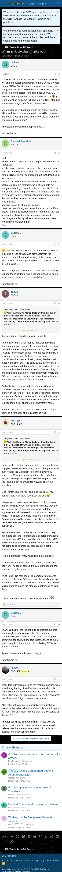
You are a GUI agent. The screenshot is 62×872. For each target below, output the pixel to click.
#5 (59, 432)
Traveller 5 (21, 807)
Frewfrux (12, 807)
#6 (59, 624)
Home (56, 860)
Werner (11, 778)
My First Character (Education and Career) (33, 804)
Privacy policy (38, 860)
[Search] (58, 4)
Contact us (7, 860)
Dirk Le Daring (14, 761)
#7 (59, 679)
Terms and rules (22, 860)
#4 (59, 303)
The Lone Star (27, 824)
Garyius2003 (13, 824)
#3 (59, 245)
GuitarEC (8, 56)
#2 (59, 153)
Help (49, 860)
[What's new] (52, 4)
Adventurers (27, 761)
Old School (13, 795)
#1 (59, 74)
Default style (9, 856)
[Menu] (4, 3)
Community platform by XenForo (26, 869)
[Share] (55, 74)
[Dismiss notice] (57, 12)
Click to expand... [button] (31, 330)
